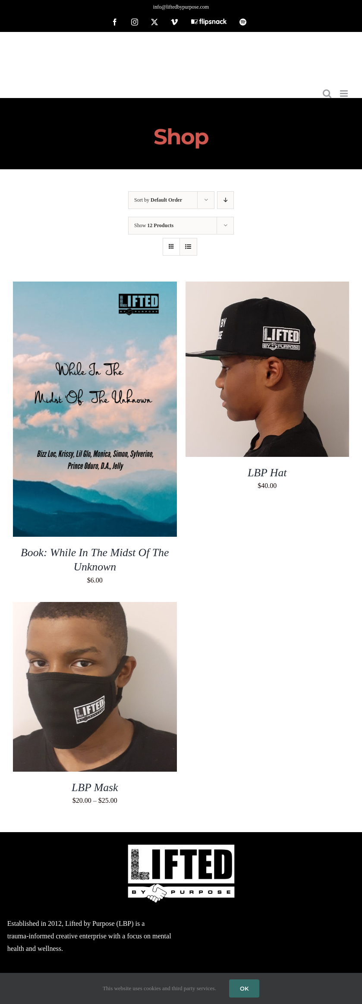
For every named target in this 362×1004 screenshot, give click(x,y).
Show (153, 225)
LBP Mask (95, 787)
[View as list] (188, 246)
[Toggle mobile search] (327, 93)
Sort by (158, 200)
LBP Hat (267, 472)
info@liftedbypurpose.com (181, 7)
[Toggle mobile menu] (344, 93)
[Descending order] (225, 200)
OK (244, 988)
